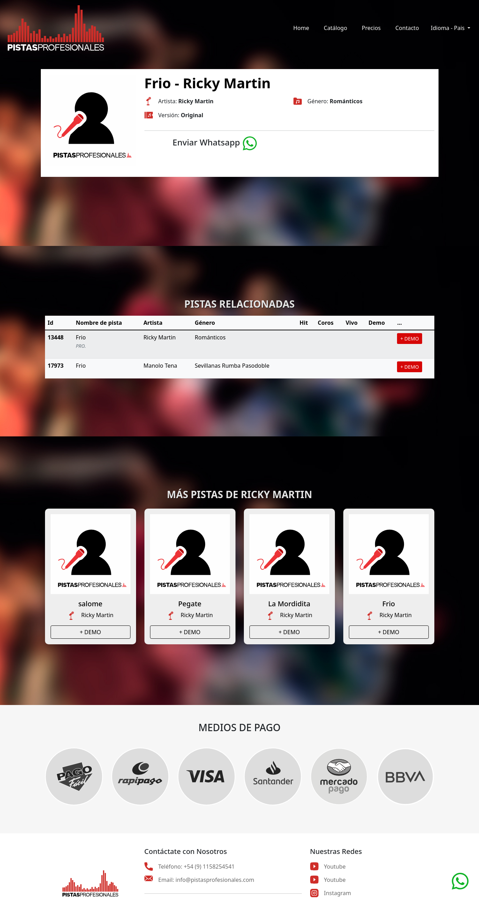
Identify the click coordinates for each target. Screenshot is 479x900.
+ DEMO (409, 338)
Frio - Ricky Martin (207, 82)
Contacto (407, 28)
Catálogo (335, 28)
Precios (371, 28)
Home (301, 28)
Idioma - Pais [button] (448, 28)
